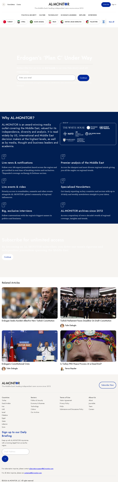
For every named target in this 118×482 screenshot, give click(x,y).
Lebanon (4, 424)
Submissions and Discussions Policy (71, 409)
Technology (53, 15)
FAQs (61, 406)
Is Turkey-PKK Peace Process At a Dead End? (81, 363)
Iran (3, 406)
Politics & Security (28, 15)
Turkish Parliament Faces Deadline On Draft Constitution (85, 320)
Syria (3, 427)
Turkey (4, 400)
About (91, 400)
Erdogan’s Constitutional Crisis (16, 363)
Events (19, 4)
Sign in (114, 4)
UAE (3, 409)
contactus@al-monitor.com (33, 473)
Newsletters (11, 4)
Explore (82, 15)
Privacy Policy (64, 403)
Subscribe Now (108, 385)
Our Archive (35, 412)
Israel (3, 412)
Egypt (3, 418)
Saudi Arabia (6, 403)
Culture (42, 15)
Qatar (4, 421)
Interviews (92, 15)
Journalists (92, 403)
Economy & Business (68, 15)
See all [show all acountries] (111, 22)
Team (90, 406)
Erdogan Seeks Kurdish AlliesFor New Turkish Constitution (28, 320)
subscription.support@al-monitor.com (41, 468)
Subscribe (106, 4)
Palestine (5, 415)
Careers (91, 409)
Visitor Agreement (66, 400)
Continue (7, 257)
